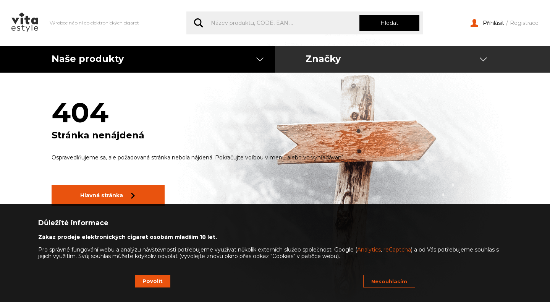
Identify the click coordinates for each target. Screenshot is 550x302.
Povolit (152, 281)
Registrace (524, 23)
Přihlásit (487, 23)
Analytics (369, 249)
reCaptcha (397, 249)
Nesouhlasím (389, 281)
